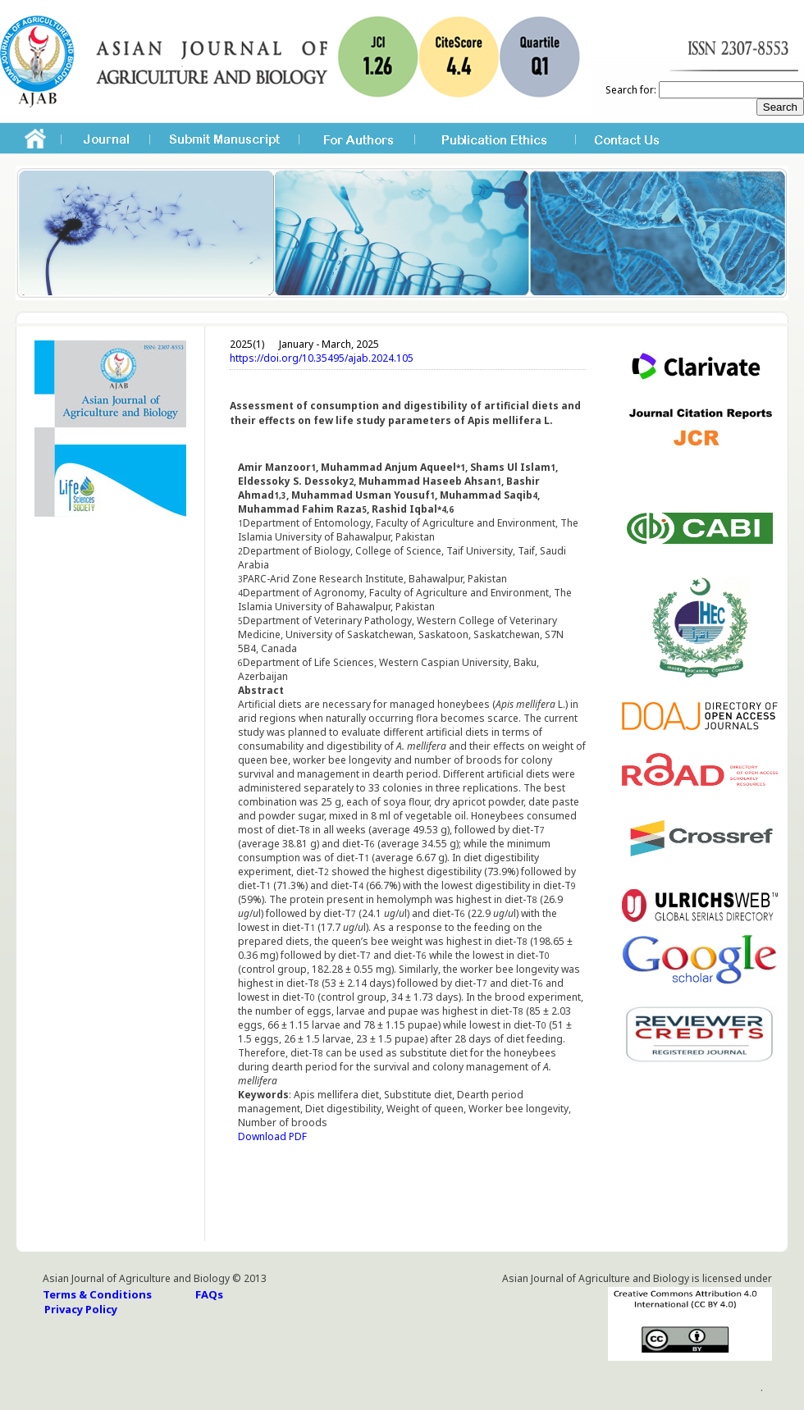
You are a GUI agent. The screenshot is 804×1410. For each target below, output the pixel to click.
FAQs (209, 1294)
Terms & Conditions (97, 1294)
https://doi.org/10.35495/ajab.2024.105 (321, 358)
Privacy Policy (80, 1309)
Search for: (630, 90)
